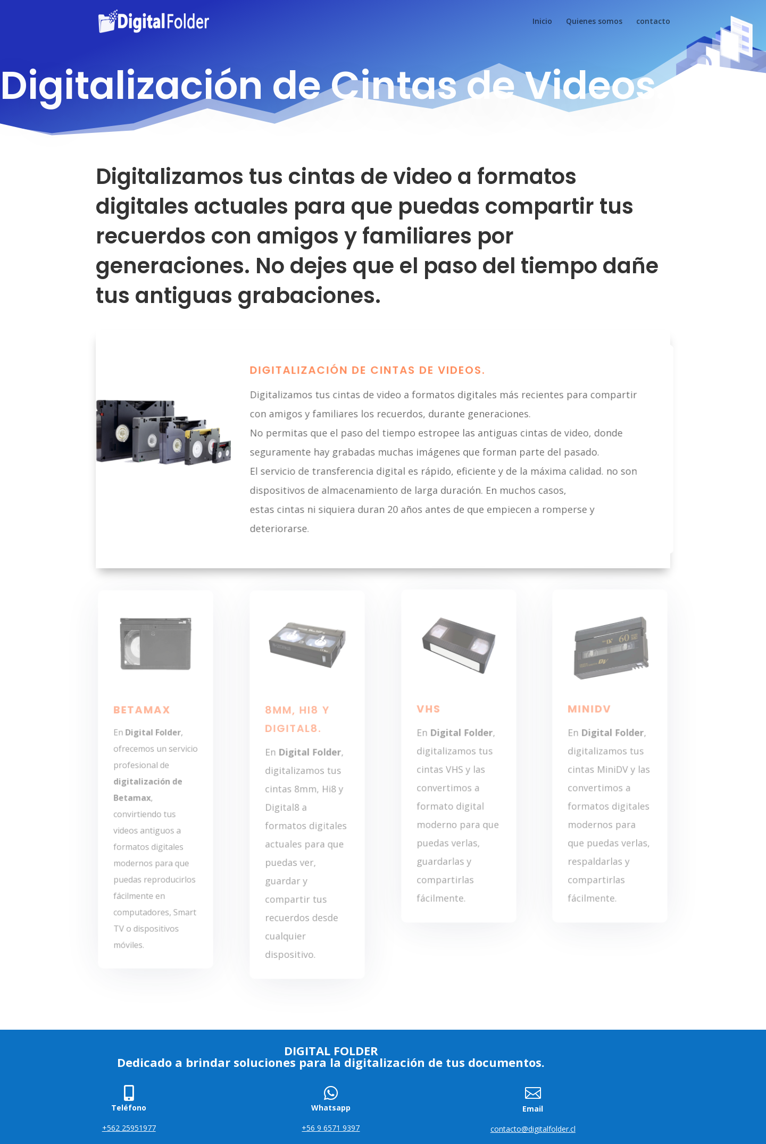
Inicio (542, 22)
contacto (653, 22)
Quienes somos (594, 22)
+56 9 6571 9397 (331, 1128)
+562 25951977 (129, 1128)
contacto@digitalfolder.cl (533, 1129)
